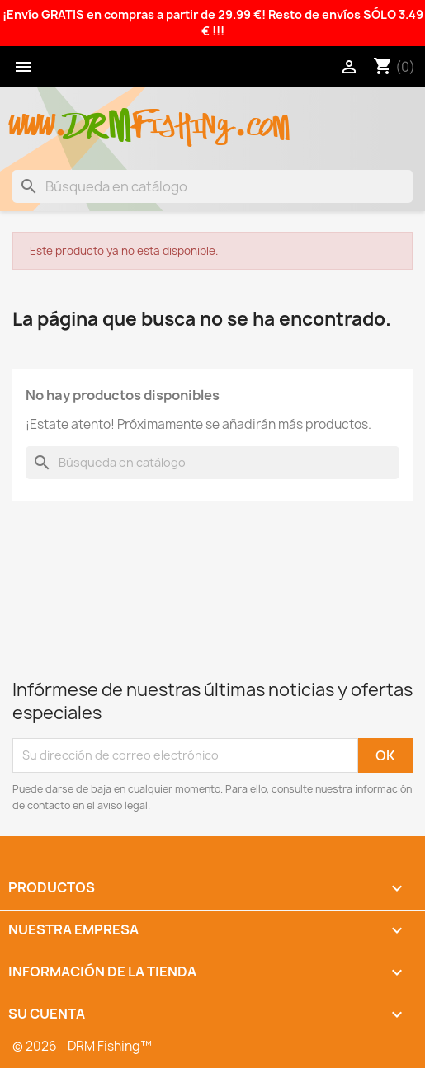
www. (38, 117)
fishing (182, 117)
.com (261, 117)
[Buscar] (212, 186)
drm (99, 111)
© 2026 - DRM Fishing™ (82, 1046)
